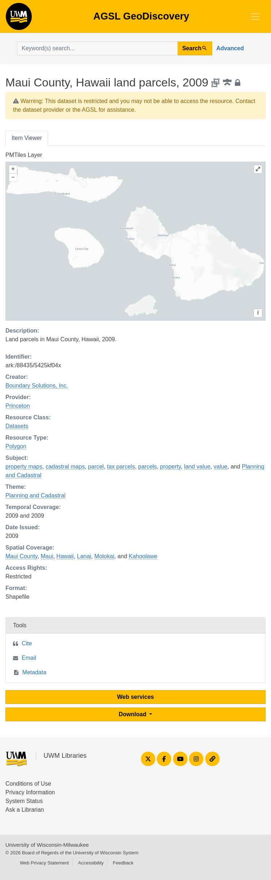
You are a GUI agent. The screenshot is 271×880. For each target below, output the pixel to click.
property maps (23, 467)
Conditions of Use (28, 784)
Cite (27, 643)
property (170, 467)
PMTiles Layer (23, 155)
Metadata (34, 672)
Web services (135, 697)
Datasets (16, 426)
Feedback (123, 863)
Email (29, 658)
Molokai (104, 556)
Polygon (15, 446)
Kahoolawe (143, 556)
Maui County (21, 556)
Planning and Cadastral (35, 495)
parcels (147, 467)
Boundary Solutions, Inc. (36, 386)
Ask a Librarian (24, 810)
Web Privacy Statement (44, 863)
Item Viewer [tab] (27, 138)
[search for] (97, 48)
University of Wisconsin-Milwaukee (47, 845)
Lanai (84, 556)
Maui (47, 556)
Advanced (230, 48)
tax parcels (121, 467)
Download (133, 714)
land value (197, 467)
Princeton (17, 406)
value (220, 467)
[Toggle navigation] (255, 16)
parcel (96, 467)
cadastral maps (65, 467)
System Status (24, 801)
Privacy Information (30, 792)
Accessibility (91, 863)
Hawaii (65, 556)
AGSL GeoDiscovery (18, 19)
